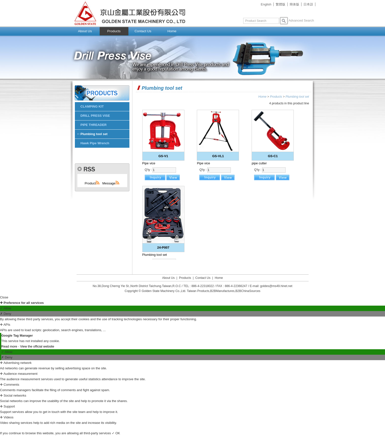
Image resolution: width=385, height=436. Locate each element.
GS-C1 (273, 156)
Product (92, 183)
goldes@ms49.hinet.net (276, 286)
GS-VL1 (218, 156)
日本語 (308, 4)
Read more (9, 346)
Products (114, 31)
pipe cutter (259, 163)
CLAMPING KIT (92, 106)
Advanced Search (301, 20)
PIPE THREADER (94, 125)
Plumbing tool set (297, 96)
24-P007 (163, 247)
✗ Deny (5, 314)
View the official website (37, 346)
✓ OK (116, 433)
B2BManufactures (222, 291)
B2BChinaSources (247, 291)
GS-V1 (163, 156)
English (266, 4)
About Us (85, 31)
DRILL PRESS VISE (95, 115)
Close (4, 297)
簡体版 (294, 4)
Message (110, 183)
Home (171, 31)
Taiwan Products (198, 291)
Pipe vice (148, 163)
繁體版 (280, 4)
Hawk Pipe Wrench (95, 143)
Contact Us (143, 31)
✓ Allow (5, 308)
